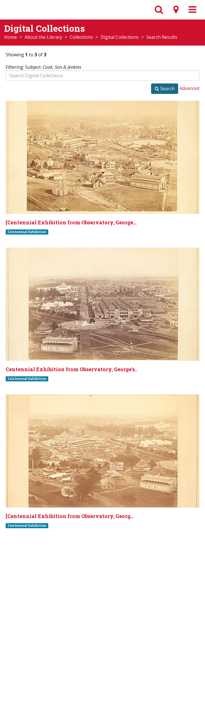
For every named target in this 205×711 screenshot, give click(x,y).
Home (10, 37)
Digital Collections (120, 37)
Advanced (189, 88)
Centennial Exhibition (27, 231)
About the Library (43, 37)
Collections (81, 37)
